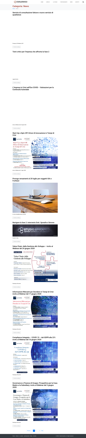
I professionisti (26, 436)
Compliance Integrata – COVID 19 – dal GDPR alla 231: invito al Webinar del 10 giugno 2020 (34, 338)
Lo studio (21, 436)
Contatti (34, 436)
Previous (28, 430)
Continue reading (16, 46)
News (31, 436)
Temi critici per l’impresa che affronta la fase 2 (31, 52)
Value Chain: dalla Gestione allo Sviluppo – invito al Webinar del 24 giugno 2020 (33, 247)
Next (42, 430)
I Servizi (17, 436)
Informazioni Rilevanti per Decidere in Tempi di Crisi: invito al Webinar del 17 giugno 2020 (33, 293)
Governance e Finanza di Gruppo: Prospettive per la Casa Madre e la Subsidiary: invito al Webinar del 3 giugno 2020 (35, 385)
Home (14, 436)
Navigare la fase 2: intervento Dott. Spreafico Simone (33, 222)
